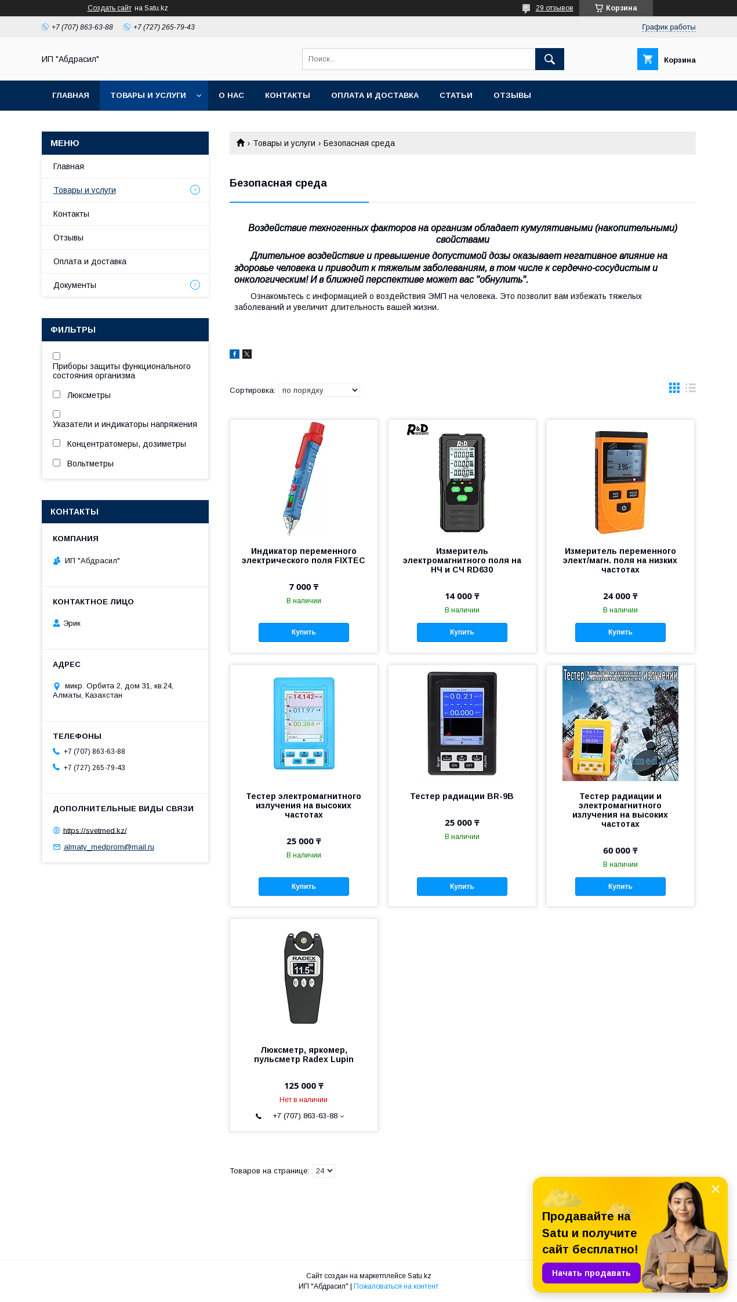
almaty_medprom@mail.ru (109, 847)
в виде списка (690, 390)
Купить (304, 632)
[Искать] (549, 59)
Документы (74, 285)
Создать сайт (110, 8)
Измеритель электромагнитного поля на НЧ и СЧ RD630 (462, 560)
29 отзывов (554, 8)
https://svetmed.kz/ (95, 830)
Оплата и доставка (375, 95)
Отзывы (512, 95)
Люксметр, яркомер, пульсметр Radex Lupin (304, 1054)
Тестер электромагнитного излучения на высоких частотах (303, 805)
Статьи (456, 95)
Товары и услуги (148, 95)
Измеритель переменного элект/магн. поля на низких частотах (620, 560)
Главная (70, 95)
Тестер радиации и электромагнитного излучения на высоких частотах (620, 810)
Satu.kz (419, 1276)
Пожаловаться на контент (396, 1286)
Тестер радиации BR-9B (462, 796)
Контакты (287, 95)
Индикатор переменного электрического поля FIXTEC (303, 555)
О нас (231, 95)
